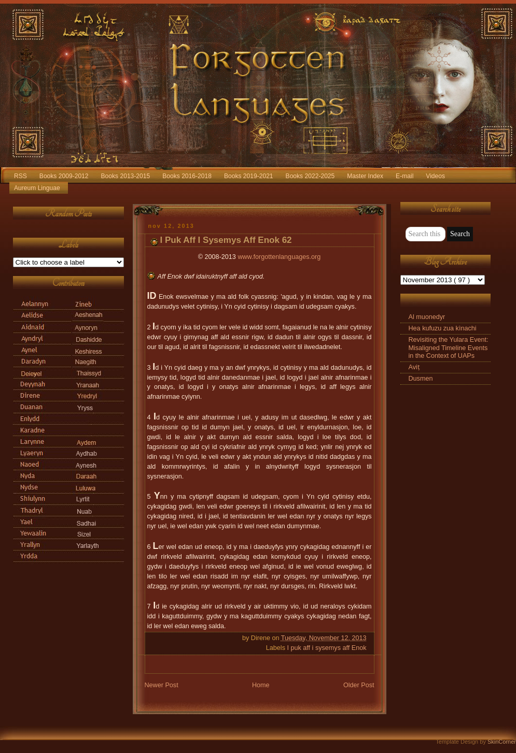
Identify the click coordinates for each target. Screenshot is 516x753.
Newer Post (161, 685)
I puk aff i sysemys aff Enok (326, 647)
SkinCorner (501, 741)
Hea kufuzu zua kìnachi (443, 328)
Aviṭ (414, 367)
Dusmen (421, 378)
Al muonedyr (427, 317)
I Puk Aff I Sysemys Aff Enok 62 (226, 240)
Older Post (358, 685)
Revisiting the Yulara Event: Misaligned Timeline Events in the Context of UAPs (449, 347)
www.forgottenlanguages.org (279, 256)
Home (261, 685)
